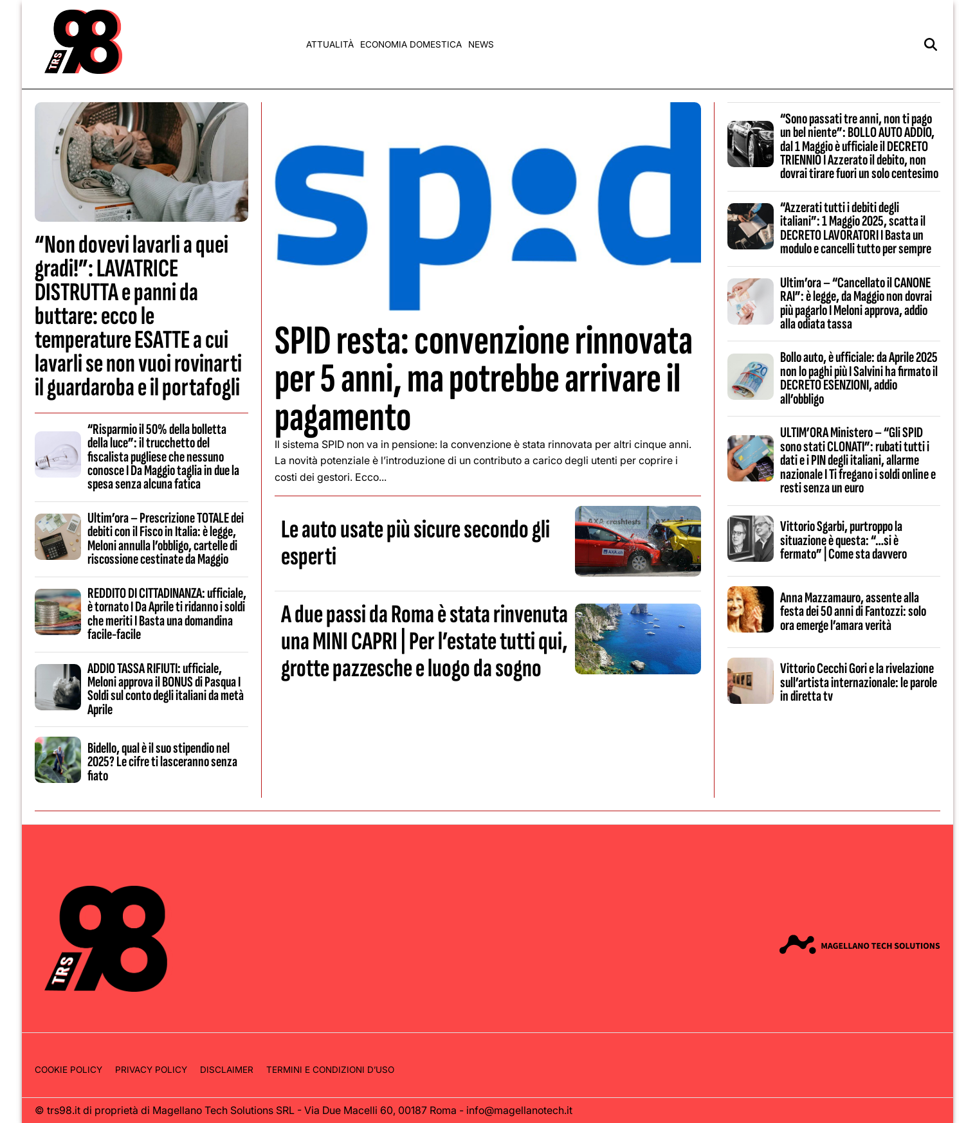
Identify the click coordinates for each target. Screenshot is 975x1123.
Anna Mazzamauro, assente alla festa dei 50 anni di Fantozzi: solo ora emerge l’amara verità (853, 611)
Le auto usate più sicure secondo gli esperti (415, 543)
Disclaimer (226, 1070)
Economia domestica (411, 44)
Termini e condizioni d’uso (330, 1070)
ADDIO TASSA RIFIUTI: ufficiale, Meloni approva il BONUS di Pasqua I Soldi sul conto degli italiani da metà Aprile (165, 689)
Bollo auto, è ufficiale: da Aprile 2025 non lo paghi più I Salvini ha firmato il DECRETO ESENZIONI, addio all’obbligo (859, 378)
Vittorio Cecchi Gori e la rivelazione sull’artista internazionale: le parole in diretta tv (858, 682)
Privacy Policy (151, 1070)
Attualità (330, 44)
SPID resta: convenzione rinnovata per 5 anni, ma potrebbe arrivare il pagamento (484, 379)
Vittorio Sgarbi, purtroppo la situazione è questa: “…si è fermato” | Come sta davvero (843, 540)
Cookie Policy (68, 1070)
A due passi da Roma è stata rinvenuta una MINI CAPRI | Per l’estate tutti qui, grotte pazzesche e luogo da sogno (424, 641)
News (481, 44)
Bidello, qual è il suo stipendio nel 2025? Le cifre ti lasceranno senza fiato (162, 762)
